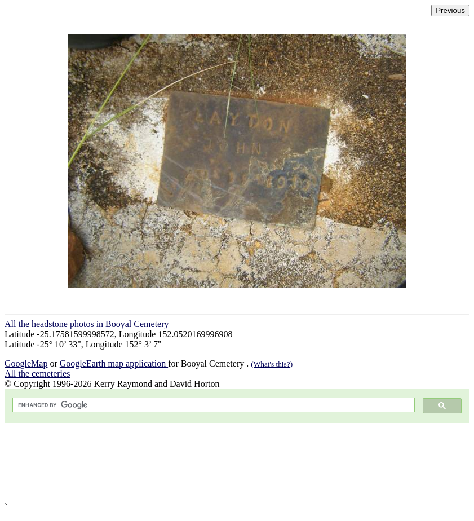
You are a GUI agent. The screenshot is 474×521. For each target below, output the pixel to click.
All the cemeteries (37, 373)
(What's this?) (272, 364)
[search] (212, 405)
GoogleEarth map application (114, 363)
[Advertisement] (237, 462)
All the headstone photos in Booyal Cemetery (87, 324)
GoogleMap (26, 363)
